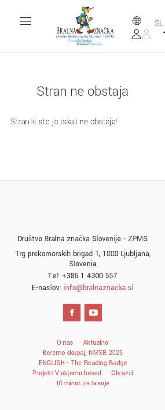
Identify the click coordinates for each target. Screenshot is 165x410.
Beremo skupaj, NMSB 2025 (82, 353)
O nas (65, 342)
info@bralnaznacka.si (98, 288)
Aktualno (95, 342)
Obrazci (122, 373)
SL (148, 23)
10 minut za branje (82, 383)
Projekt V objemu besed (66, 373)
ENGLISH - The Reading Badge (82, 363)
